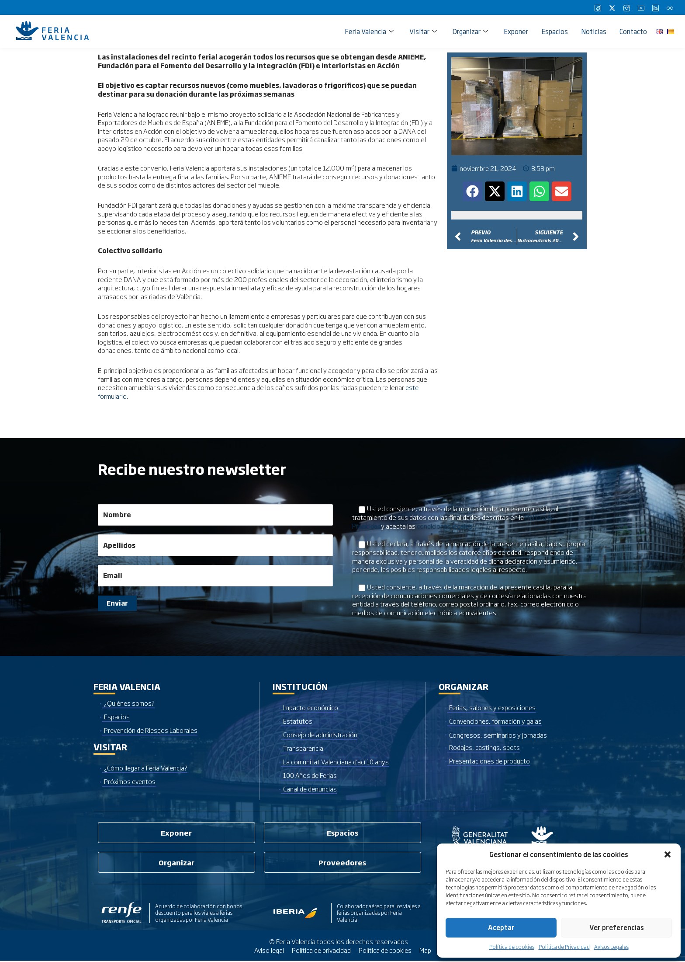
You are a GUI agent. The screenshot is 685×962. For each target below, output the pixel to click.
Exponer (516, 31)
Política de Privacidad (564, 947)
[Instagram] (626, 7)
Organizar (470, 31)
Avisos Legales (611, 947)
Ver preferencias (616, 927)
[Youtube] (640, 7)
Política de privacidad (321, 951)
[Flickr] (669, 7)
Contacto (633, 31)
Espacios (554, 31)
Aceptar (501, 927)
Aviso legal (268, 951)
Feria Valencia (369, 31)
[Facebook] (597, 7)
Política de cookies (511, 947)
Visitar (423, 31)
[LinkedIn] (655, 7)
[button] (667, 854)
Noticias (593, 31)
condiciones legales (445, 525)
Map (426, 951)
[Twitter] (612, 7)
